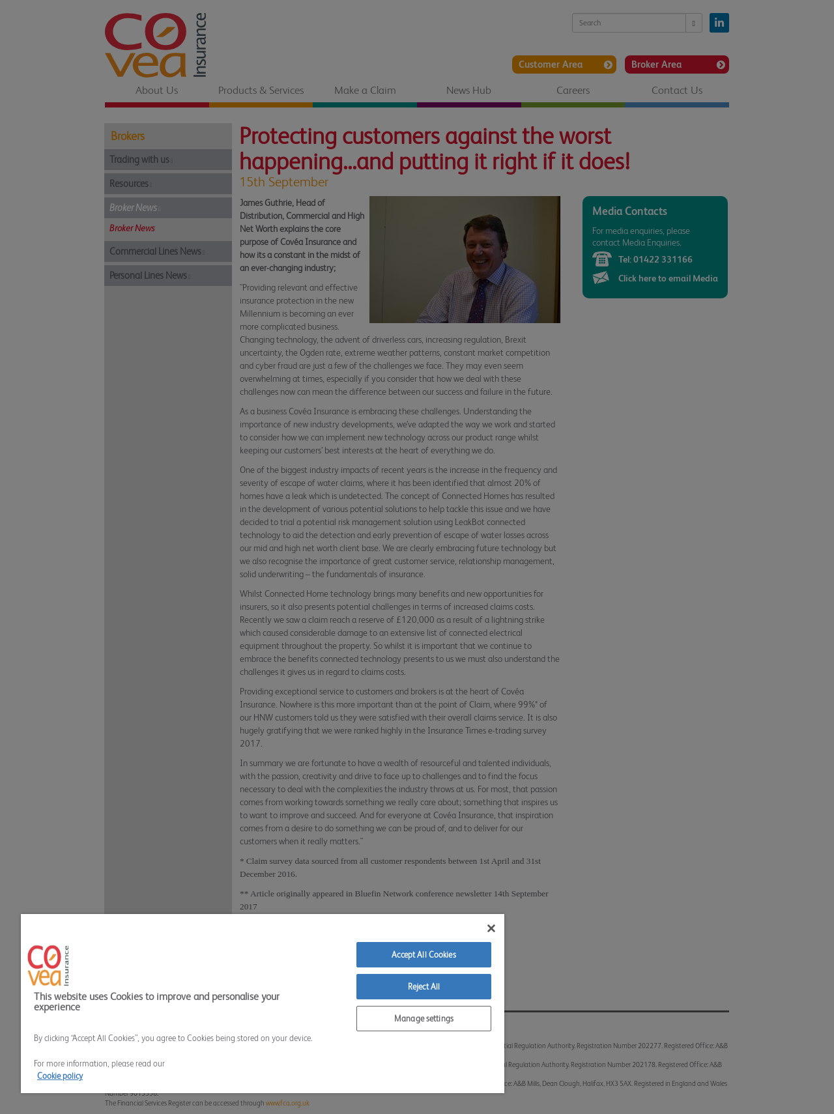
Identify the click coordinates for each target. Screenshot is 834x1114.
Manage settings (423, 1018)
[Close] (491, 928)
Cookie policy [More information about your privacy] (60, 1076)
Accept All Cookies (423, 955)
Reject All (424, 987)
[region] (262, 1003)
